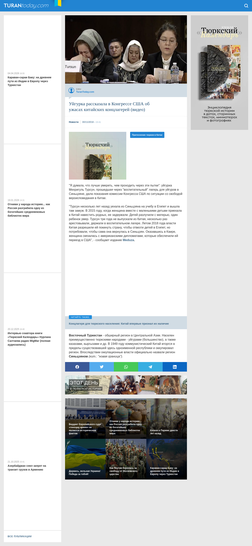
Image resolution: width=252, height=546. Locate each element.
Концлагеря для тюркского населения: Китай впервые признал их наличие (119, 323)
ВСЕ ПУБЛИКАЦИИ (20, 536)
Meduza (128, 240)
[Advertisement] (219, 187)
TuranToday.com (26, 6)
